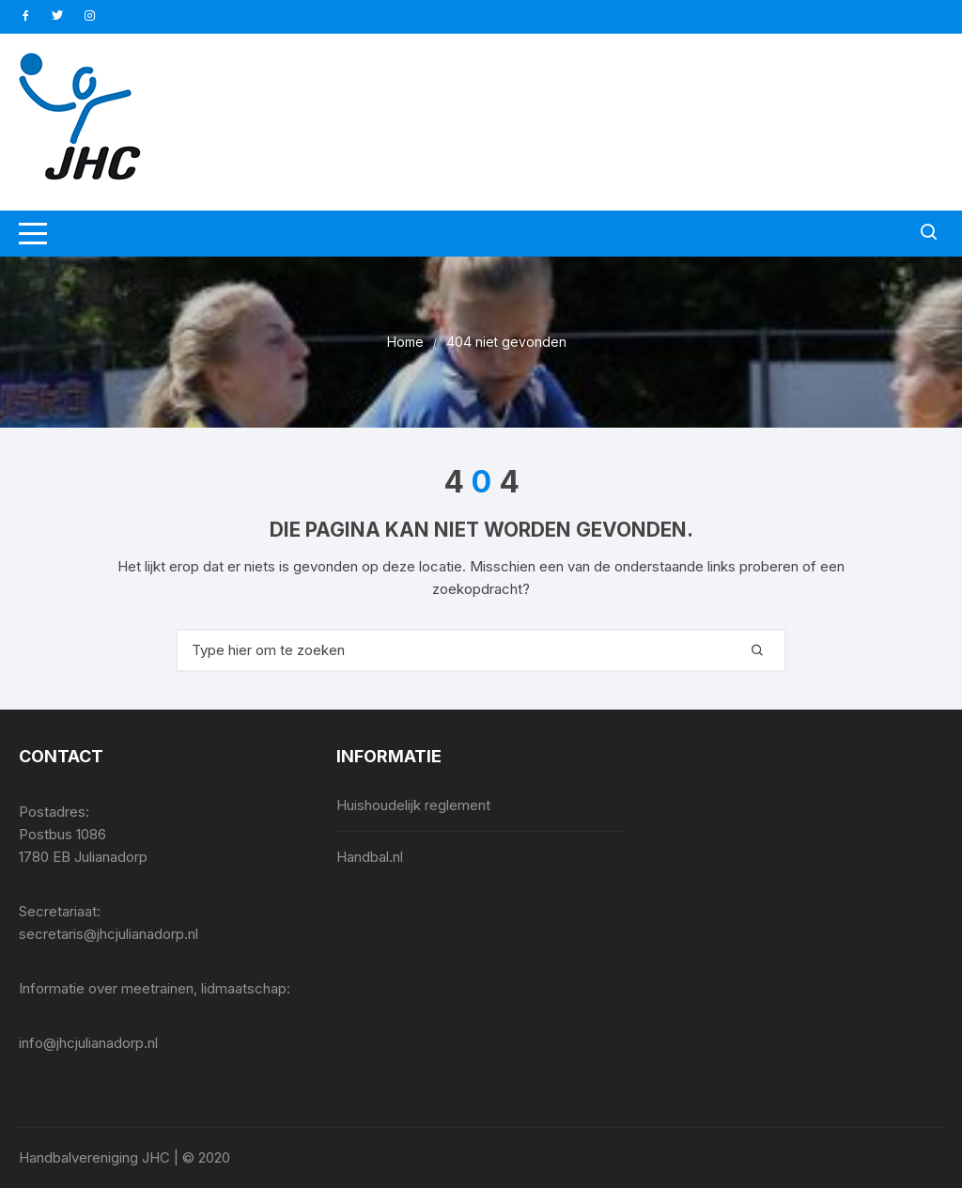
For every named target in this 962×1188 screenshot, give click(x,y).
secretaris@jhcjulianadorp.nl (108, 934)
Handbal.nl (369, 857)
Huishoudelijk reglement (413, 805)
